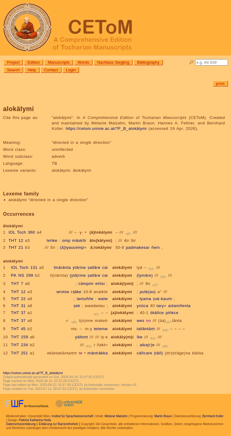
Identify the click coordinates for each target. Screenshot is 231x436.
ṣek (77, 305)
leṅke (52, 240)
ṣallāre (94, 267)
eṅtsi (100, 283)
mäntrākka (98, 353)
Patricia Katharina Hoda (35, 420)
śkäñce (157, 312)
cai (105, 267)
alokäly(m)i (122, 337)
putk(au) (148, 291)
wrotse (63, 291)
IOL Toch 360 (22, 232)
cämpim (86, 283)
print (220, 83)
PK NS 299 (22, 275)
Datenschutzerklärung (21, 424)
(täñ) (158, 353)
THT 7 (17, 283)
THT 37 (18, 312)
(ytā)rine (78, 275)
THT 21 (16, 247)
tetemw (101, 328)
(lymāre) (145, 275)
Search (13, 70)
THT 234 (19, 345)
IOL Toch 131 (24, 267)
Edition (33, 62)
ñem (155, 247)
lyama (145, 298)
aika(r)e (147, 345)
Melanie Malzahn (116, 416)
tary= (162, 305)
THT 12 (16, 240)
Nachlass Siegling (113, 62)
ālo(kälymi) (101, 240)
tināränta (62, 267)
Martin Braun (163, 416)
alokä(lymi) (122, 283)
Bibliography (148, 62)
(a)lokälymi (122, 312)
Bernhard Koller (212, 416)
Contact (51, 70)
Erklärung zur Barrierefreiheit (58, 424)
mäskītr (79, 240)
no (148, 320)
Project (13, 62)
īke (140, 337)
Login (71, 70)
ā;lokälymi (101, 247)
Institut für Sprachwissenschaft (72, 416)
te (80, 353)
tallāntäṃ (146, 328)
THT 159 (19, 337)
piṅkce (172, 312)
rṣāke (76, 291)
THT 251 (19, 353)
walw (103, 298)
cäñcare (144, 353)
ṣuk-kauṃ (162, 298)
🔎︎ (191, 62)
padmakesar (138, 247)
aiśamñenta (179, 305)
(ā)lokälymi (101, 232)
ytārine (79, 267)
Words (83, 62)
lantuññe (85, 298)
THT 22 (18, 298)
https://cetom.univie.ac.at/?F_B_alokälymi (106, 128)
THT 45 (18, 328)
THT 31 (18, 305)
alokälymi (122, 267)
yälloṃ (81, 337)
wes (140, 320)
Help (32, 70)
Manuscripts (59, 62)
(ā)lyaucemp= (73, 247)
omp (66, 240)
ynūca (142, 305)
